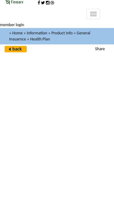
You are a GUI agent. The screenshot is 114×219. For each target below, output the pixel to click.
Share (100, 48)
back (17, 49)
